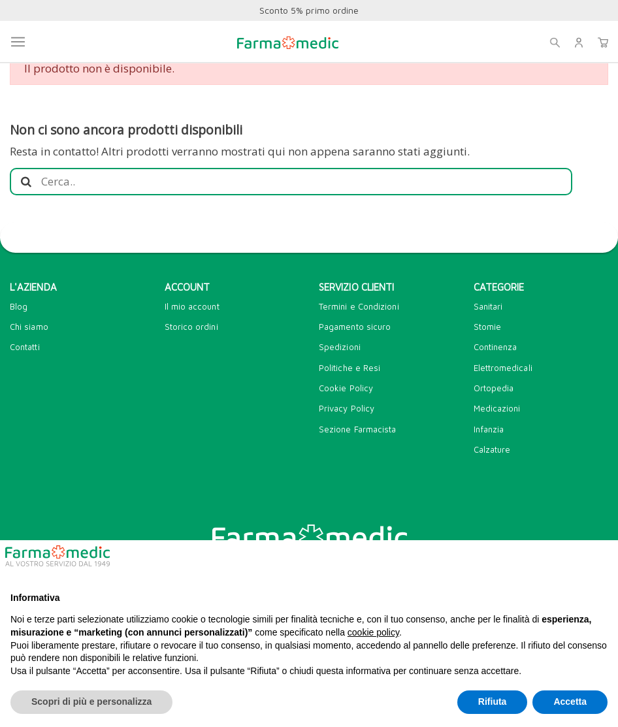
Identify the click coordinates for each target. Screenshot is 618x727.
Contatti (25, 347)
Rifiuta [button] (492, 701)
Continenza (495, 347)
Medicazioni (497, 408)
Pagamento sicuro (355, 326)
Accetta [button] (570, 701)
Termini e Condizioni (359, 306)
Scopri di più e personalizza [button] (91, 701)
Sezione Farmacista (357, 429)
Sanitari (488, 306)
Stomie (487, 326)
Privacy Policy (346, 408)
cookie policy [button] (373, 632)
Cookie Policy (346, 388)
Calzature (492, 449)
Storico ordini (191, 326)
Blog (18, 306)
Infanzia (489, 429)
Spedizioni (340, 347)
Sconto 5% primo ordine (309, 10)
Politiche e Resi (349, 368)
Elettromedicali (503, 368)
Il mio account (192, 306)
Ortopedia (494, 388)
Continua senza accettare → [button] (542, 561)
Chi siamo (29, 326)
